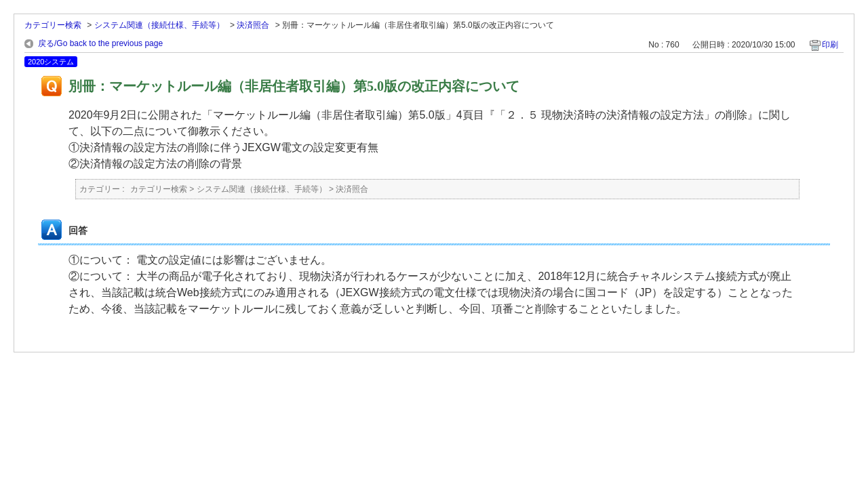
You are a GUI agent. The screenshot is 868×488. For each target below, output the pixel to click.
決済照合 (253, 25)
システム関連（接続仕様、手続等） (159, 25)
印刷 (830, 44)
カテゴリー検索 (52, 25)
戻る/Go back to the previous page (100, 43)
